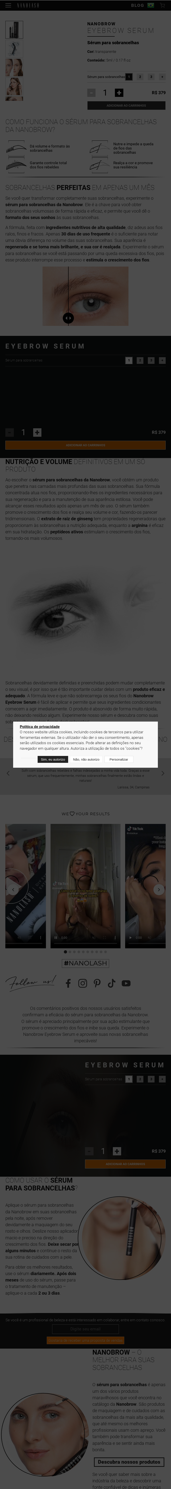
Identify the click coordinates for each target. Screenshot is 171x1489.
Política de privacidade (40, 728)
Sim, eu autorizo (52, 760)
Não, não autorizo (85, 760)
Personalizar (119, 760)
